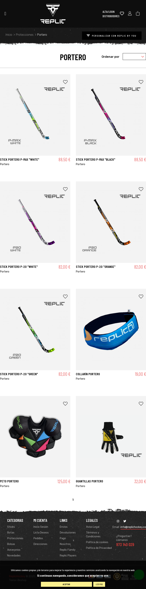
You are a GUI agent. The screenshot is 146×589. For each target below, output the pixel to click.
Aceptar (66, 584)
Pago (63, 538)
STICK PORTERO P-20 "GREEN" (19, 374)
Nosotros (65, 544)
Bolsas (11, 544)
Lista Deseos (41, 532)
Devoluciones (68, 532)
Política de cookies (97, 542)
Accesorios (13, 550)
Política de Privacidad (99, 548)
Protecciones (15, 538)
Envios (64, 527)
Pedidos (38, 538)
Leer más (99, 584)
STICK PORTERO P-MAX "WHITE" (19, 159)
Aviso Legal (92, 527)
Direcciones (40, 544)
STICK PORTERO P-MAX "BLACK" (95, 159)
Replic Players (68, 555)
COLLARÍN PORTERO (88, 374)
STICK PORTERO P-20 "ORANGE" (95, 267)
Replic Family (67, 550)
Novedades (14, 555)
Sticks (11, 527)
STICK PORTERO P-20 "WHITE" (19, 267)
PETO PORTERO (9, 481)
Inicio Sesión (40, 527)
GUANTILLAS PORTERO (89, 481)
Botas (10, 532)
